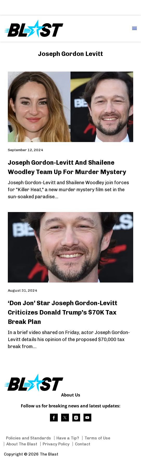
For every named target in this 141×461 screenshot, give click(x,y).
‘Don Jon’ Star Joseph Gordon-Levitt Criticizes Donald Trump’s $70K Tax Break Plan (62, 312)
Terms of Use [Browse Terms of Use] (97, 438)
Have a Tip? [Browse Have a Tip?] (67, 438)
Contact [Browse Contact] (82, 443)
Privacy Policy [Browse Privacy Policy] (56, 443)
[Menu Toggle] (134, 29)
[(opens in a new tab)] (54, 417)
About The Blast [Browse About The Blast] (21, 443)
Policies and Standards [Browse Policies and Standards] (28, 438)
